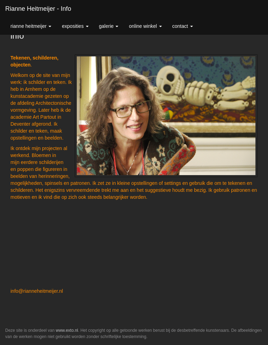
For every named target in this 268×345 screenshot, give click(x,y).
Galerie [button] (109, 26)
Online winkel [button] (145, 26)
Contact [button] (182, 26)
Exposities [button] (75, 26)
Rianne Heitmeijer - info (38, 8)
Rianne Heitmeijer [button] (30, 26)
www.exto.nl (67, 330)
